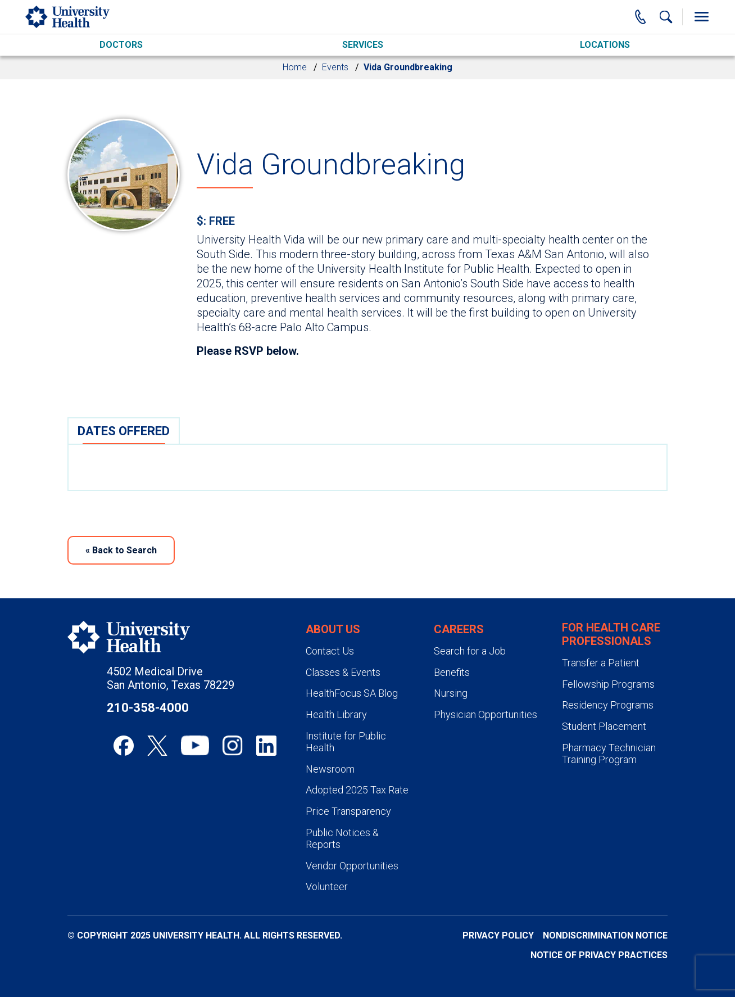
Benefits (452, 672)
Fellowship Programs (608, 684)
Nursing (451, 693)
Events (335, 67)
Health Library (336, 714)
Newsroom (330, 769)
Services (362, 44)
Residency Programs (608, 705)
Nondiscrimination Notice (605, 935)
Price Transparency (348, 811)
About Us (333, 629)
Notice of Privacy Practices (599, 955)
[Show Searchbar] (666, 16)
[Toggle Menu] (701, 16)
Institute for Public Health (346, 742)
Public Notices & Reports (342, 839)
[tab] (123, 430)
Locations (605, 44)
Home (295, 67)
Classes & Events (343, 672)
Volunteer (327, 886)
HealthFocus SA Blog (352, 693)
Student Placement (604, 726)
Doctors (121, 44)
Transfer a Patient (600, 663)
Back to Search (121, 550)
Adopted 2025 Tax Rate (357, 790)
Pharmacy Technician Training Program (609, 754)
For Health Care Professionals (611, 634)
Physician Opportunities (485, 714)
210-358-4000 (148, 708)
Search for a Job (470, 651)
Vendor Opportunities (352, 866)
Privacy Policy (498, 935)
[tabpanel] (367, 467)
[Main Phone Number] (640, 16)
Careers (459, 629)
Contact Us (330, 651)
